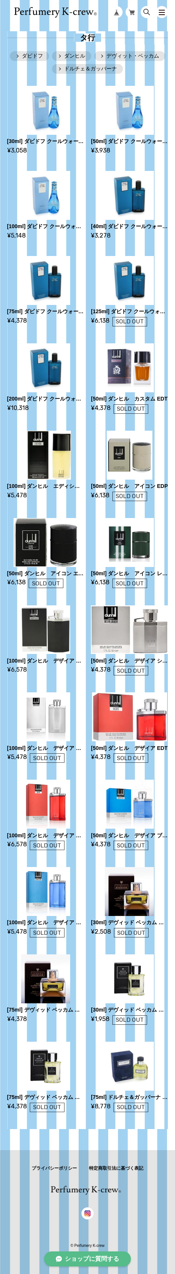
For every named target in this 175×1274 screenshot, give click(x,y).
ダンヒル (74, 56)
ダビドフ (32, 56)
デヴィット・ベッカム (132, 56)
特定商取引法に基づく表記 (116, 1168)
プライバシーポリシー (54, 1168)
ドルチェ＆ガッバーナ (90, 69)
